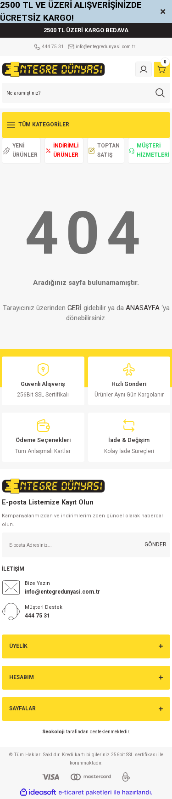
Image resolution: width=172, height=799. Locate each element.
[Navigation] (86, 125)
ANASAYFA (143, 308)
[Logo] (53, 69)
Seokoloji (53, 731)
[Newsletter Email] (86, 545)
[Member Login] (143, 69)
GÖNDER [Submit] (155, 544)
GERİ (74, 308)
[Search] (86, 93)
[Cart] (162, 69)
